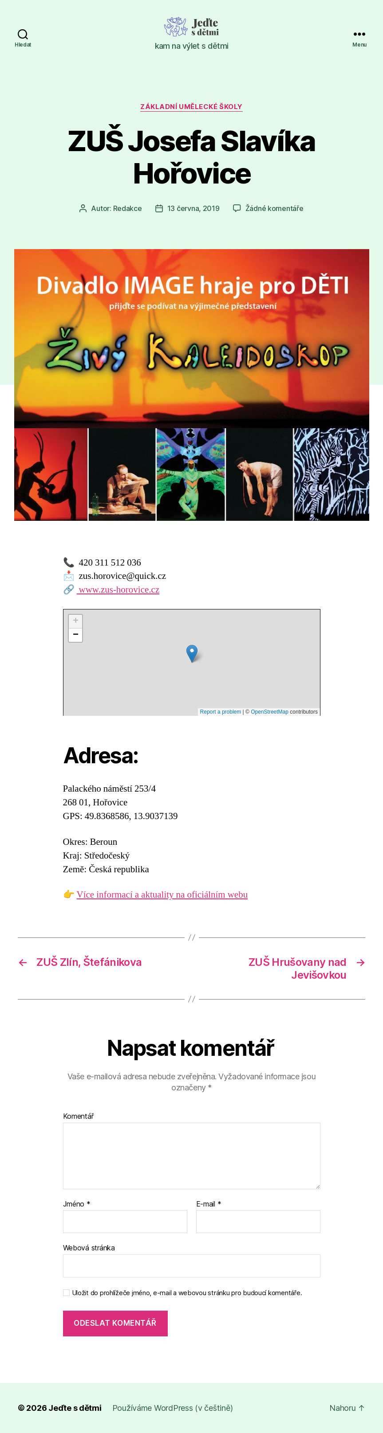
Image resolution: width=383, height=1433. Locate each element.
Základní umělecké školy (191, 107)
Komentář (78, 1117)
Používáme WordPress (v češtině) (172, 1408)
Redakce (127, 208)
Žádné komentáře (274, 208)
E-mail (208, 1204)
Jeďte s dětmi (75, 1408)
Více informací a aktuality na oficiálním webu (162, 895)
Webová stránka (89, 1247)
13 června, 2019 (193, 208)
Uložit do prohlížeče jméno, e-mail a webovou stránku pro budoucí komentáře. (187, 1293)
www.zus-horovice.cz (118, 590)
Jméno (77, 1204)
